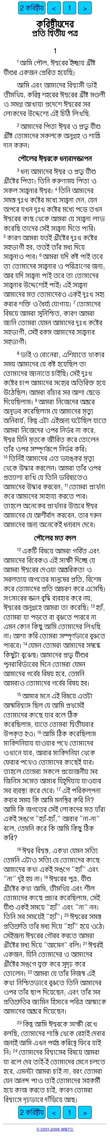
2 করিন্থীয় (32, 8)
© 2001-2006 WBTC (55, 1128)
